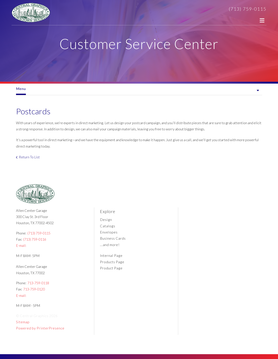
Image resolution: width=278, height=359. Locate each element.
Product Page (111, 268)
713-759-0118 (38, 283)
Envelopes (109, 232)
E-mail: (21, 245)
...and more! (110, 245)
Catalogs (107, 226)
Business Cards (113, 238)
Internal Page (111, 255)
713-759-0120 (34, 289)
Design (106, 219)
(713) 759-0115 (247, 9)
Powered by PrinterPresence (40, 328)
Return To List (29, 157)
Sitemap (23, 322)
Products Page (112, 262)
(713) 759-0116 (34, 239)
